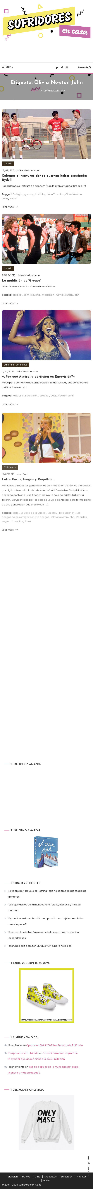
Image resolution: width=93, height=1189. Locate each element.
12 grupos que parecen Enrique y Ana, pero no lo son (40, 946)
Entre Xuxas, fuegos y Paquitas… (28, 490)
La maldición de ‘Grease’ (21, 280)
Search (84, 67)
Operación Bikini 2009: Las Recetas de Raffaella (54, 1045)
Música (26, 1176)
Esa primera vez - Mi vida (23, 1053)
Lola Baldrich (66, 523)
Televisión (12, 1176)
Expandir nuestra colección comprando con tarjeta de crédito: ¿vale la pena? (46, 921)
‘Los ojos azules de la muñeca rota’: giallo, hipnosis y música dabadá (44, 907)
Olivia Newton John (67, 295)
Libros (46, 1180)
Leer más (10, 207)
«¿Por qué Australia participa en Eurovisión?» (38, 376)
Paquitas (81, 528)
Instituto (40, 194)
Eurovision (31, 395)
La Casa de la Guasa (33, 523)
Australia (18, 395)
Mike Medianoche (28, 170)
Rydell (13, 198)
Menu (7, 67)
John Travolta (55, 194)
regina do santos (12, 532)
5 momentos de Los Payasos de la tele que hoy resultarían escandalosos (43, 935)
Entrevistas (50, 1176)
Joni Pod (22, 485)
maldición (48, 295)
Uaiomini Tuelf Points (15, 364)
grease (28, 194)
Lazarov (52, 523)
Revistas (82, 1176)
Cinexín (8, 163)
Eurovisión (67, 1176)
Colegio (17, 194)
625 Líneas (10, 478)
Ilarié (15, 523)
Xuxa (28, 532)
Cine (37, 1176)
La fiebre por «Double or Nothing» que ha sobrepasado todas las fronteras (47, 893)
